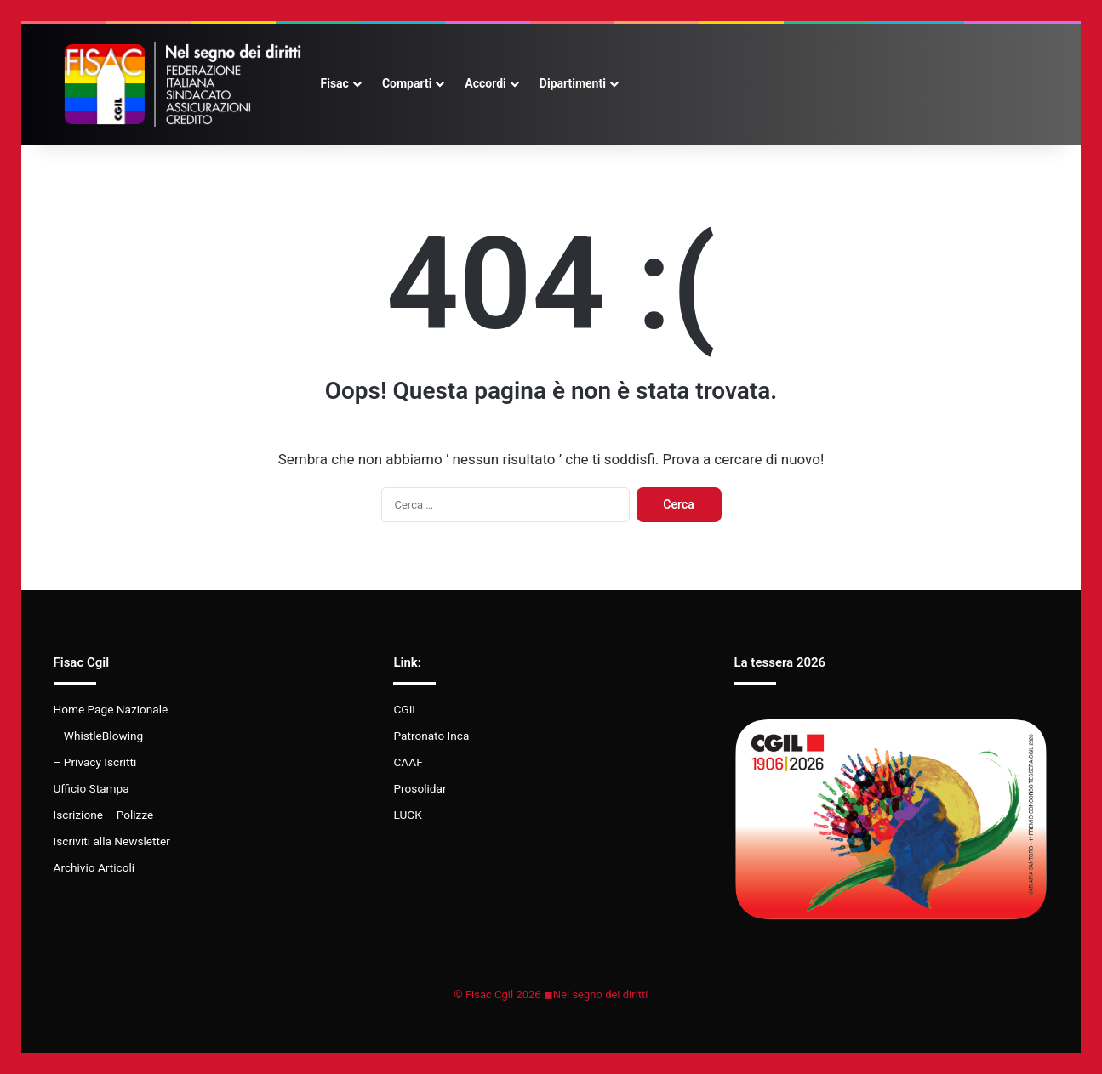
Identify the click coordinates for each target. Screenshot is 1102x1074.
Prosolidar (419, 788)
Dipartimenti (573, 83)
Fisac (335, 83)
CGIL (405, 709)
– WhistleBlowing (99, 735)
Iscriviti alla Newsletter (112, 841)
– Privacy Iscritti (95, 762)
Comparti (406, 83)
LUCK (407, 814)
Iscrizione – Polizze (104, 814)
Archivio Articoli (94, 867)
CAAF (407, 762)
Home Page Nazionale (111, 709)
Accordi (485, 83)
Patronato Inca (431, 735)
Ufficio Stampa (91, 788)
